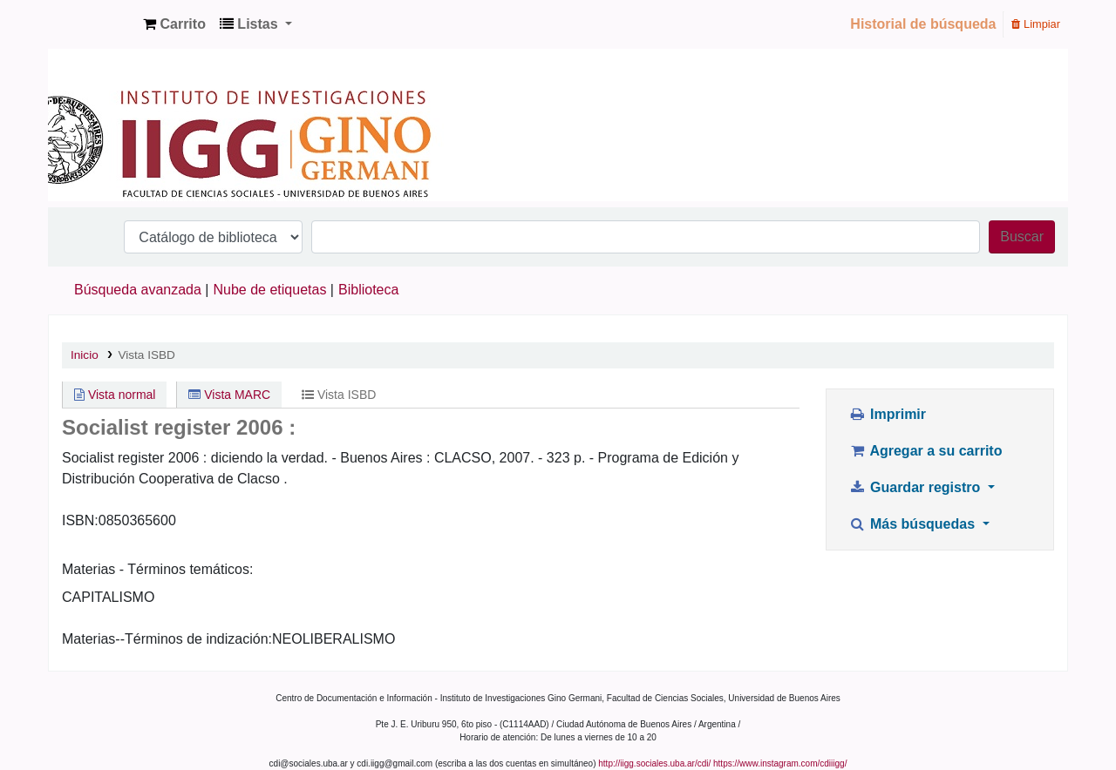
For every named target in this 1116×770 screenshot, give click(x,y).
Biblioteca (368, 289)
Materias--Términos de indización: (167, 639)
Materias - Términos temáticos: (157, 569)
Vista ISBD (146, 354)
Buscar (1022, 236)
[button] (174, 24)
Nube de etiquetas (270, 289)
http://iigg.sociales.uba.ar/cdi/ (654, 763)
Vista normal (114, 395)
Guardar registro (916, 487)
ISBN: (80, 520)
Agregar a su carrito (925, 450)
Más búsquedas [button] (913, 524)
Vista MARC (229, 395)
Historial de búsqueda (923, 24)
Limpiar (1035, 23)
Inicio (85, 354)
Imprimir (887, 414)
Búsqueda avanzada (137, 289)
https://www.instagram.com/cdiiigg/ (780, 763)
